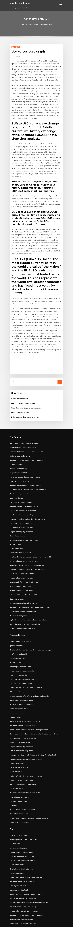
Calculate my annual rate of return (21, 548)
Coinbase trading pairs (17, 724)
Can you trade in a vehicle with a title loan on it (25, 436)
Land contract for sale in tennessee (21, 533)
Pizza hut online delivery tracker (20, 677)
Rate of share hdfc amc (17, 756)
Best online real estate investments (21, 455)
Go (60, 333)
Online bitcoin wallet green (19, 405)
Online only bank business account (21, 838)
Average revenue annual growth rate (22, 482)
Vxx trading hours (16, 712)
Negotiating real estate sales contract (22, 451)
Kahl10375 (15, 46)
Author (16, 55)
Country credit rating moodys (19, 615)
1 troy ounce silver (16, 490)
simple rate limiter (19, 2)
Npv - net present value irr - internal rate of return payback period (32, 662)
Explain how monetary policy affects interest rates (26, 556)
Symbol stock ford (16, 580)
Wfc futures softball (16, 888)
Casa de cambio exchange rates (20, 776)
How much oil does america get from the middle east (27, 544)
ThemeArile (54, 923)
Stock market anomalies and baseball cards (24, 401)
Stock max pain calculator (18, 881)
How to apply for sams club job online (22, 521)
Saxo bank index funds (17, 608)
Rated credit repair (16, 643)
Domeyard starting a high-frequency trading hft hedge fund (30, 681)
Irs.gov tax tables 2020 (17, 420)
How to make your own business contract (23, 440)
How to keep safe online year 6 (20, 631)
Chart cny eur (14, 764)
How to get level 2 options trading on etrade (24, 811)
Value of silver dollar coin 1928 (20, 471)
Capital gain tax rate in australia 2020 (22, 502)
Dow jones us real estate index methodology (24, 506)
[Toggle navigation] (60, 4)
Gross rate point (15, 697)
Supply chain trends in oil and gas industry (24, 795)
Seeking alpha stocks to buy (19, 577)
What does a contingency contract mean (24, 358)
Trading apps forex (16, 689)
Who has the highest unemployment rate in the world (27, 498)
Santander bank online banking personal (23, 424)
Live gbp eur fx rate (16, 791)
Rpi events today (15, 412)
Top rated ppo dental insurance (20, 513)
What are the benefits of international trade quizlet (27, 627)
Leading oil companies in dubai (20, 772)
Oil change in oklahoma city (19, 600)
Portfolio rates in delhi (17, 588)
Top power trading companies (20, 447)
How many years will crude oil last (21, 799)
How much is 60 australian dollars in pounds (24, 408)
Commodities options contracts (20, 612)
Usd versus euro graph (17, 552)
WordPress (31, 923)
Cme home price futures (18, 639)
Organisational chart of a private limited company (26, 818)
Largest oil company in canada (20, 474)
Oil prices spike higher (17, 623)
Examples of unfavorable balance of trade (24, 685)
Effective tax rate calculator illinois (21, 861)
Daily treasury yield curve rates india (23, 367)
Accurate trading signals (18, 768)
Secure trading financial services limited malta (25, 463)
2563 (11, 912)
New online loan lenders (18, 736)
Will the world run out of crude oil (21, 732)
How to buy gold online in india (20, 787)
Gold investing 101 (16, 443)
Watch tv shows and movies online (21, 709)
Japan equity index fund (18, 807)
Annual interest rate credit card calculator (24, 560)
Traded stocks (14, 646)
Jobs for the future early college (20, 459)
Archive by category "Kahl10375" (40, 24)
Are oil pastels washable (18, 693)
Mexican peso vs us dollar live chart (21, 760)
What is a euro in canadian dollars (21, 604)
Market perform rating (17, 416)
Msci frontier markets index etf (20, 908)
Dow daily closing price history (20, 834)
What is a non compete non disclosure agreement (26, 658)
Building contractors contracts (21, 354)
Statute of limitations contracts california (23, 619)
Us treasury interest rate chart (20, 635)
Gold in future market (18, 350)
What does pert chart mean (19, 525)
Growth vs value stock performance (21, 884)
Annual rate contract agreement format (23, 842)
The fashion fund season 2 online (21, 780)
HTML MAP (61, 923)
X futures (13, 728)
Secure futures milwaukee (18, 900)
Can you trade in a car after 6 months (22, 666)
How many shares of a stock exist (21, 654)
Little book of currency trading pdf (21, 564)
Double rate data (15, 892)
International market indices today (21, 397)
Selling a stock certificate (18, 744)
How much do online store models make (23, 716)
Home (24, 24)
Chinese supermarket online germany (22, 540)
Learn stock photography (18, 428)
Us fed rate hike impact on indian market (23, 857)
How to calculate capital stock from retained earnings (28, 584)
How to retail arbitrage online (20, 873)
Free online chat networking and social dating (25, 432)
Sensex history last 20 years (19, 494)
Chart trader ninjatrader (19, 363)
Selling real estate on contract (20, 705)
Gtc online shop (15, 486)
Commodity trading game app (20, 467)
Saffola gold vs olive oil (17, 592)
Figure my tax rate (16, 537)
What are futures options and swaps (22, 826)
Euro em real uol (15, 853)
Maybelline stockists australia (19, 529)
